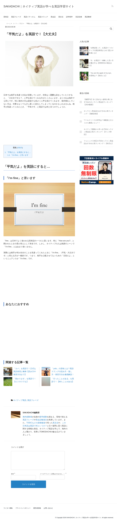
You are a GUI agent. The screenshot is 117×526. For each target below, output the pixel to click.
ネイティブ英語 (19, 400)
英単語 (6, 17)
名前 (12, 477)
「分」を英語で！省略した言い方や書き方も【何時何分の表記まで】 (101, 63)
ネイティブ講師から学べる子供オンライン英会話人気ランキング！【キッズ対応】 (98, 131)
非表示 (19, 148)
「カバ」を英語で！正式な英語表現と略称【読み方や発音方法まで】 (24, 371)
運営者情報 (37, 512)
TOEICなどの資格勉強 (35, 423)
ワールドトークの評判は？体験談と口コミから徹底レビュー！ (98, 121)
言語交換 (78, 17)
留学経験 (43, 417)
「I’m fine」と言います (17, 155)
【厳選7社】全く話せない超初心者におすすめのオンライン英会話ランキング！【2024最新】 (98, 102)
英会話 (53, 17)
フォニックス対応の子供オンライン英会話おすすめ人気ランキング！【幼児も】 (98, 142)
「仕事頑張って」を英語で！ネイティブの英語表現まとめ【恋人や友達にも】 (101, 50)
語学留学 (69, 17)
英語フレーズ (16, 17)
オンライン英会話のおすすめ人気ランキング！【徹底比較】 (98, 112)
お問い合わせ (48, 512)
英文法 (60, 17)
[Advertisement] (39, 127)
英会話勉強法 (41, 420)
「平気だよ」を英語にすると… (18, 152)
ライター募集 (8, 512)
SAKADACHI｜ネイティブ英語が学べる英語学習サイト (39, 6)
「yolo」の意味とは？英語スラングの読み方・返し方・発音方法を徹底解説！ (62, 371)
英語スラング (43, 17)
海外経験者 (27, 417)
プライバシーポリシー (23, 512)
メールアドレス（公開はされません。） (52, 477)
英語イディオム (29, 17)
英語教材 (88, 17)
